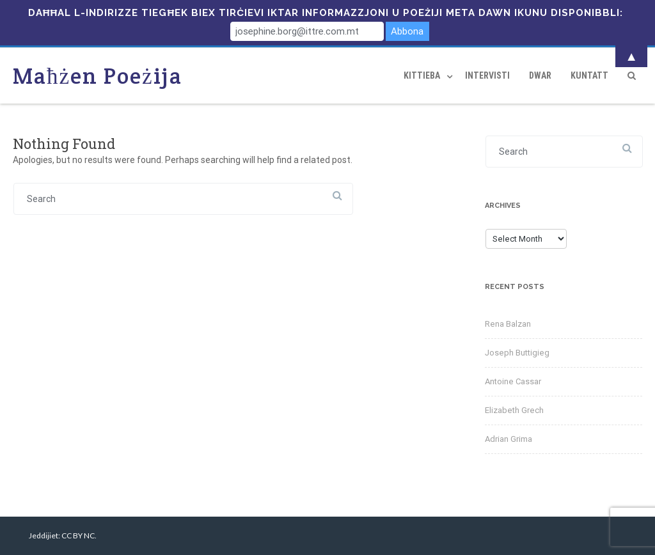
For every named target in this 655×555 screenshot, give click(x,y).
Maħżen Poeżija (97, 75)
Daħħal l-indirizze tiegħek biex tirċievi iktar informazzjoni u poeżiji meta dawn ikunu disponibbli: (326, 13)
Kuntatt (589, 75)
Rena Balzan (508, 324)
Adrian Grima (508, 439)
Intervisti (487, 75)
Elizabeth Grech (514, 410)
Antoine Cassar (513, 381)
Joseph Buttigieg (517, 352)
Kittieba (422, 75)
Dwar (540, 75)
